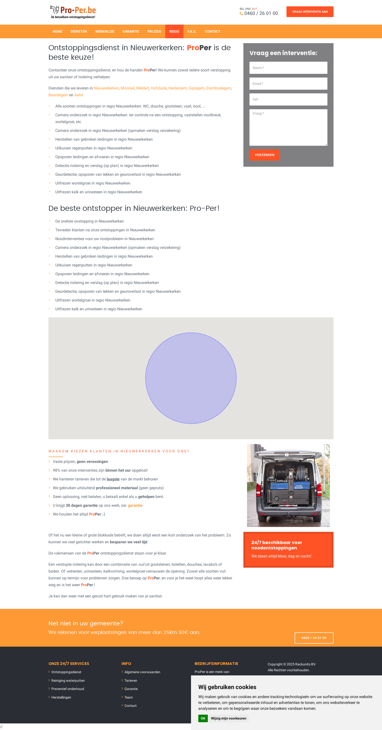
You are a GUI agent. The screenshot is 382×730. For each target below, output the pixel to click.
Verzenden (265, 154)
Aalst (78, 94)
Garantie (131, 31)
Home (57, 31)
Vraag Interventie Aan (310, 11)
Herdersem (177, 88)
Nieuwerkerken (106, 88)
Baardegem (58, 94)
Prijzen (154, 31)
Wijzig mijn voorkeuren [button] (228, 718)
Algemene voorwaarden (142, 672)
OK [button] (203, 718)
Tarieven (130, 680)
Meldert (142, 88)
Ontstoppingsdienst (66, 672)
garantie (135, 505)
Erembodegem (218, 88)
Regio (174, 31)
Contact (212, 31)
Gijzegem (197, 88)
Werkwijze (104, 31)
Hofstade (159, 88)
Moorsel (127, 88)
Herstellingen (61, 697)
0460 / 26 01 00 (261, 13)
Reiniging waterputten (68, 680)
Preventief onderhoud (67, 689)
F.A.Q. (192, 31)
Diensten (79, 31)
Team (128, 697)
